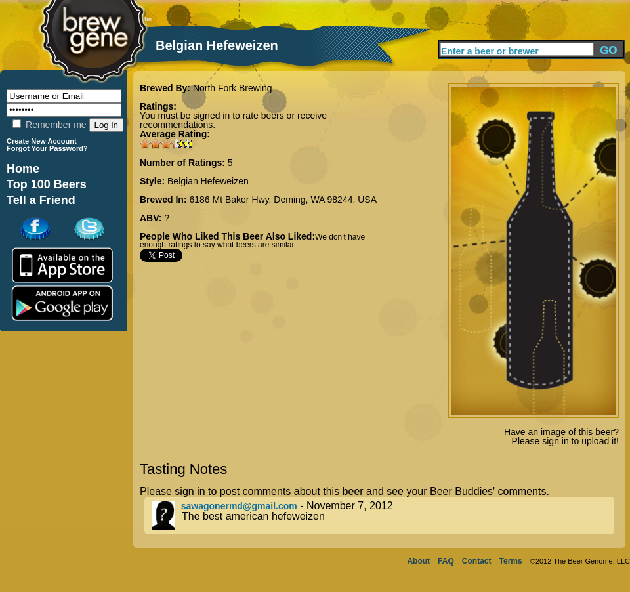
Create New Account (42, 141)
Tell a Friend (41, 200)
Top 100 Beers (47, 184)
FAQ (446, 561)
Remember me (49, 124)
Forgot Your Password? (47, 148)
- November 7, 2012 (383, 515)
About (418, 561)
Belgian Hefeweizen (208, 181)
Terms (510, 561)
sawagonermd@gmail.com (239, 506)
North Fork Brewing (232, 88)
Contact (477, 561)
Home (23, 168)
